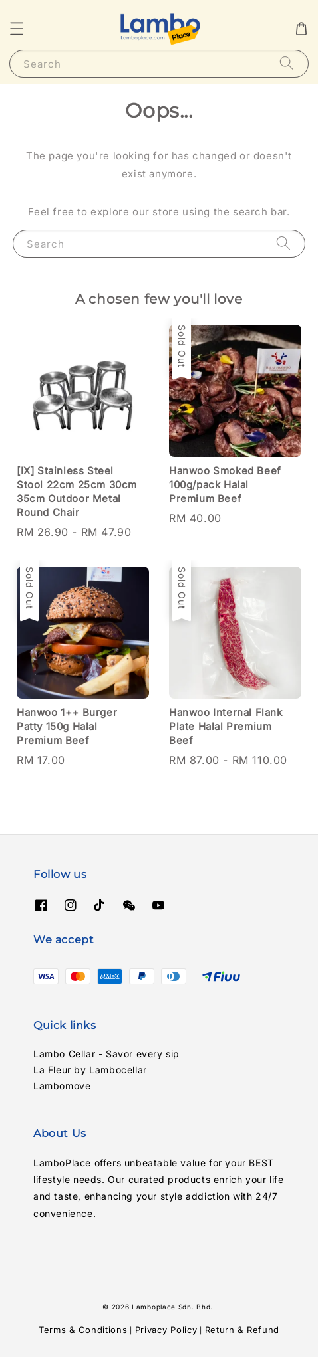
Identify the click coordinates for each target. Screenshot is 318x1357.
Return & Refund (242, 1329)
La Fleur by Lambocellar (90, 1069)
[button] (16, 28)
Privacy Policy (166, 1329)
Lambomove (61, 1085)
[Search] (286, 63)
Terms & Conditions (83, 1329)
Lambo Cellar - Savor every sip (106, 1053)
